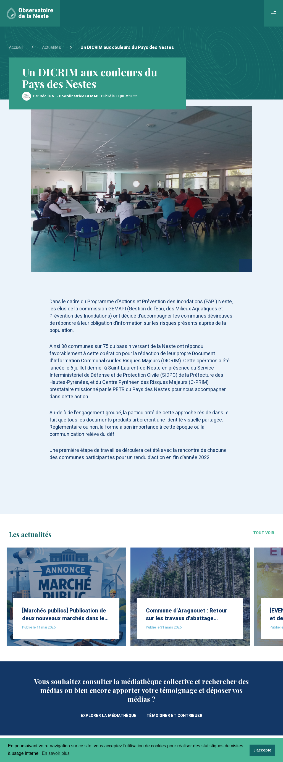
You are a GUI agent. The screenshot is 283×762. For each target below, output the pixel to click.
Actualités (51, 47)
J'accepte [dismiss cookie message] (262, 750)
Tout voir (263, 533)
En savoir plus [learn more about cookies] (56, 753)
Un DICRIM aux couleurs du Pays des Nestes (127, 47)
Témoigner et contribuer (174, 716)
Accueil (16, 47)
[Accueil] (30, 13)
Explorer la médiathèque (109, 716)
